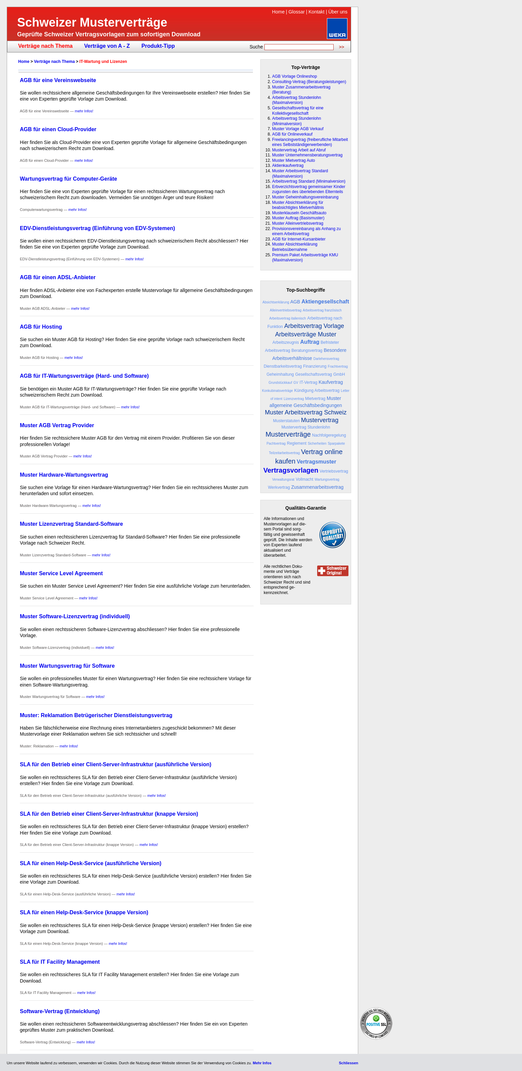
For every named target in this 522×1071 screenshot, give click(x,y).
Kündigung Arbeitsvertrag (317, 390)
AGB (295, 301)
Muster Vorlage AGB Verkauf (298, 128)
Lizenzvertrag (294, 399)
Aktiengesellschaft (325, 301)
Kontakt (316, 11)
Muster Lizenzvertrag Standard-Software (71, 524)
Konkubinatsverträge (277, 391)
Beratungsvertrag (306, 350)
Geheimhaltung (280, 374)
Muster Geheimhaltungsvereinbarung (305, 197)
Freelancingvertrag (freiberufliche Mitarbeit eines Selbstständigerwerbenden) (310, 142)
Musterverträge (288, 434)
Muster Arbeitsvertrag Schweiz (305, 412)
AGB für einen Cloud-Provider (58, 129)
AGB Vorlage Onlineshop (294, 76)
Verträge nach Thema (45, 46)
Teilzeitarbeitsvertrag (284, 453)
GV (295, 382)
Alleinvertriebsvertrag (285, 310)
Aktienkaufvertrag (287, 165)
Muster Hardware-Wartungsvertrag (64, 475)
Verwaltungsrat (283, 479)
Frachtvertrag (338, 366)
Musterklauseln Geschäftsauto (299, 213)
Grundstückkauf (280, 382)
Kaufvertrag (331, 382)
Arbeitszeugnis (285, 342)
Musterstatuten (286, 420)
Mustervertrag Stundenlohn (306, 427)
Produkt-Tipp (158, 46)
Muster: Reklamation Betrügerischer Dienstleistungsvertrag (96, 715)
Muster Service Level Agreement (61, 573)
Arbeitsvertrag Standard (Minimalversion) (308, 181)
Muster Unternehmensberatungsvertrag (307, 155)
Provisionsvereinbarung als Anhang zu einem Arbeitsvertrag (306, 231)
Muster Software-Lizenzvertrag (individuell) (75, 616)
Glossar (297, 11)
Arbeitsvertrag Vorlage (314, 326)
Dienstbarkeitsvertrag (283, 366)
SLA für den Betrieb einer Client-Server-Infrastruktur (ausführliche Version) (115, 764)
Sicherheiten (317, 443)
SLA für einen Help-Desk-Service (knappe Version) (84, 912)
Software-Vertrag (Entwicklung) (60, 1011)
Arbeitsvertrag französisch (322, 310)
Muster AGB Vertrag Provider (57, 425)
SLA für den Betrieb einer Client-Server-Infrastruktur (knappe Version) (109, 814)
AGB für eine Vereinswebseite (58, 80)
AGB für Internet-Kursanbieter (299, 239)
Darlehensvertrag (326, 359)
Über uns (337, 11)
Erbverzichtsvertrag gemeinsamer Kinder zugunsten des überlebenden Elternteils (308, 189)
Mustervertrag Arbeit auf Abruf (299, 150)
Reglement (296, 443)
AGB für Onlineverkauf (292, 134)
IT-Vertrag (309, 382)
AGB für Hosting (41, 327)
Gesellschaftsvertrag (313, 374)
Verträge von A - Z (107, 46)
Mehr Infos (262, 1063)
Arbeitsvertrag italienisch (287, 318)
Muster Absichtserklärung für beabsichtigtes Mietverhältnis (298, 205)
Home (278, 11)
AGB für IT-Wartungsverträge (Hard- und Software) (84, 376)
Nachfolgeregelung (329, 435)
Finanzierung (314, 366)
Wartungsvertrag (326, 479)
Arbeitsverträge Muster (305, 334)
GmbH (339, 374)
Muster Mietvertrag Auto (293, 160)
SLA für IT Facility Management (60, 962)
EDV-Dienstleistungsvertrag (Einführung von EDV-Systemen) (97, 228)
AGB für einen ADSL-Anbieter (58, 277)
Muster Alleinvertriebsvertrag (297, 223)
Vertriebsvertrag (334, 471)
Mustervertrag (319, 420)
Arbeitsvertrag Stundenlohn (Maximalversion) (296, 100)
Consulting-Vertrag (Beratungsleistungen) (309, 81)
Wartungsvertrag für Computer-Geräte (68, 179)
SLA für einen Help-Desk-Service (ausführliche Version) (90, 863)
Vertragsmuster (316, 462)
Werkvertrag (279, 487)
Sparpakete (336, 443)
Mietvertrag (315, 398)
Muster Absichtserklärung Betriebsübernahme (295, 247)
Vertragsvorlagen (290, 470)
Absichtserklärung (275, 302)
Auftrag (310, 342)
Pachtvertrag (276, 443)
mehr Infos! (84, 111)
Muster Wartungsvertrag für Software (67, 666)
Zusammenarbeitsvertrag (317, 487)
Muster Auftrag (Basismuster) (298, 218)
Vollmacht (304, 479)
